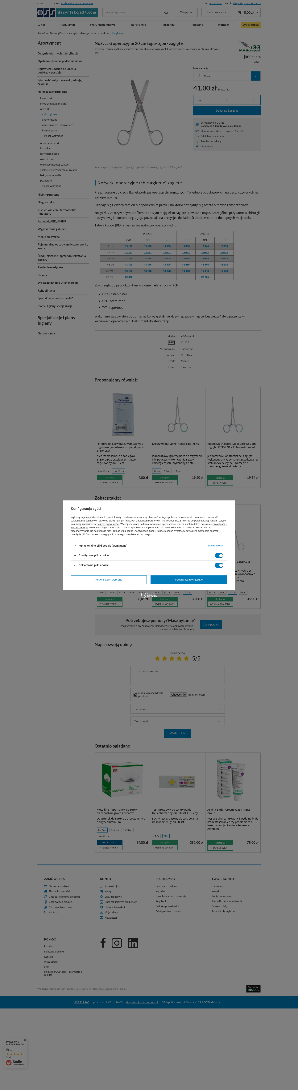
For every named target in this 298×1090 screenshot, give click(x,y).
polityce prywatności (108, 524)
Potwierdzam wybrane (108, 579)
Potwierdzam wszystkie (189, 579)
